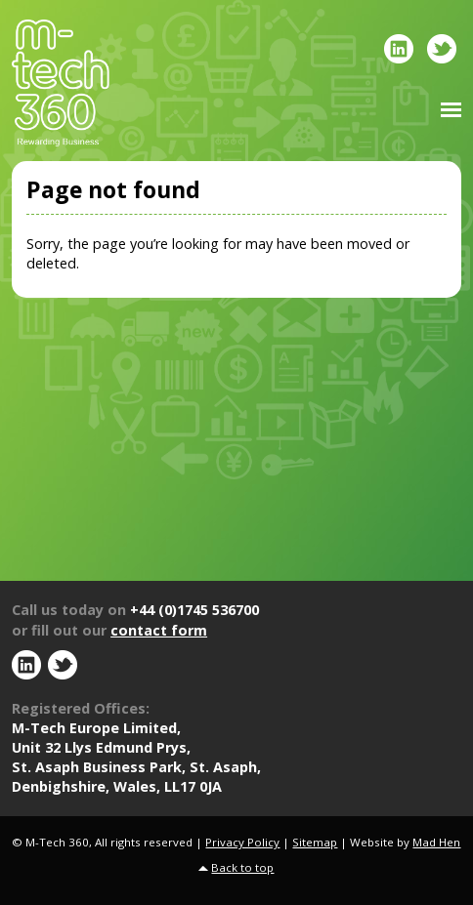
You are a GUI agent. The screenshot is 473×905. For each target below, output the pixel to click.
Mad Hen (436, 842)
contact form (158, 630)
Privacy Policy (242, 842)
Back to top (242, 867)
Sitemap (314, 842)
